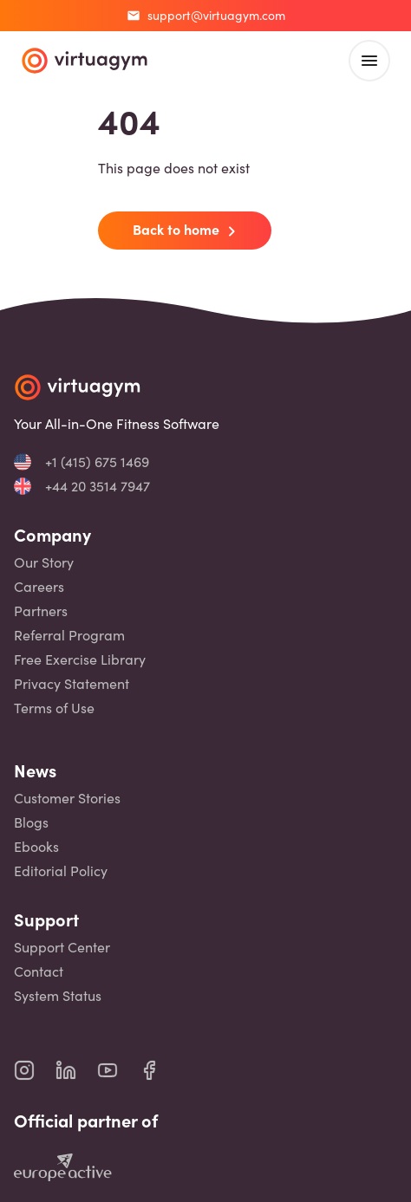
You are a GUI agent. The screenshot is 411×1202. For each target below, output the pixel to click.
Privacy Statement (71, 683)
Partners (41, 611)
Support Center (62, 947)
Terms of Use (54, 708)
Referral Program (69, 635)
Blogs (31, 822)
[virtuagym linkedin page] (76, 1070)
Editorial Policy (61, 871)
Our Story (44, 562)
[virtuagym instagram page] (34, 1070)
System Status (57, 995)
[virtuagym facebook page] (159, 1070)
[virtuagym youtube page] (118, 1070)
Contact (38, 971)
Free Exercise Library (80, 659)
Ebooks (36, 846)
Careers (39, 586)
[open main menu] (369, 60)
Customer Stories (67, 798)
